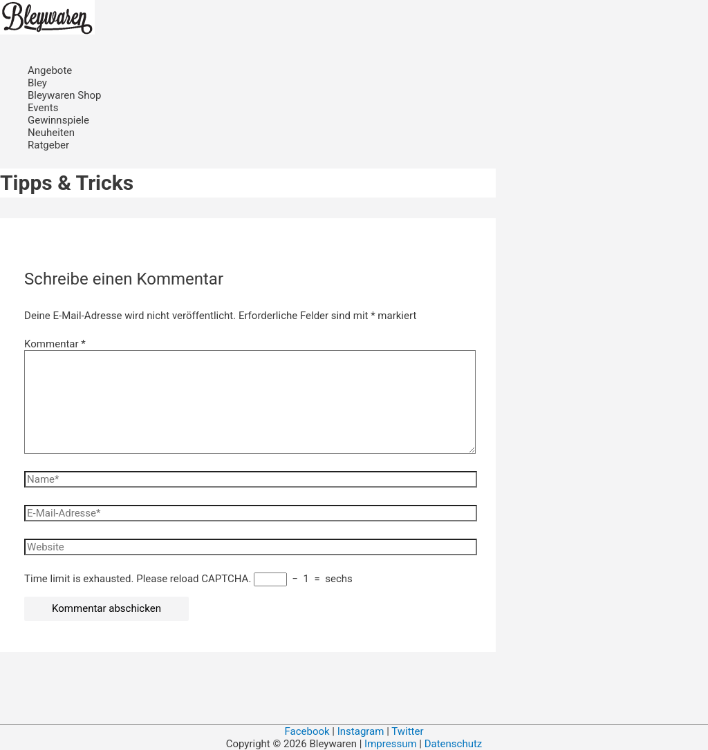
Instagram (360, 731)
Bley (37, 83)
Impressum (391, 744)
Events (43, 108)
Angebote (50, 70)
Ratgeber (48, 145)
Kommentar (55, 344)
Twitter (407, 731)
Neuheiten (51, 132)
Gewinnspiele (58, 120)
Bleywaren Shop (64, 95)
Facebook (306, 731)
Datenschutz (454, 744)
